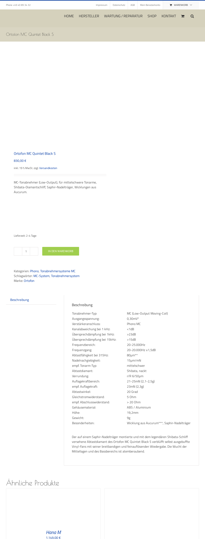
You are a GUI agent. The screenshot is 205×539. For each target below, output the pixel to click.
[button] (192, 16)
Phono (34, 271)
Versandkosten (48, 168)
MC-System (41, 275)
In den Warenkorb (60, 251)
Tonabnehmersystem (65, 275)
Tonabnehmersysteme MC (57, 271)
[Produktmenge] (26, 251)
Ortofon (29, 280)
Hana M (53, 532)
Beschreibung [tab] (19, 299)
